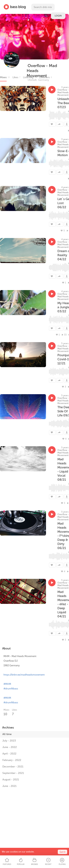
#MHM (7, 684)
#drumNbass (10, 688)
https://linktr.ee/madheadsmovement (24, 674)
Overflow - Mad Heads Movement (63, 92)
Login (58, 15)
